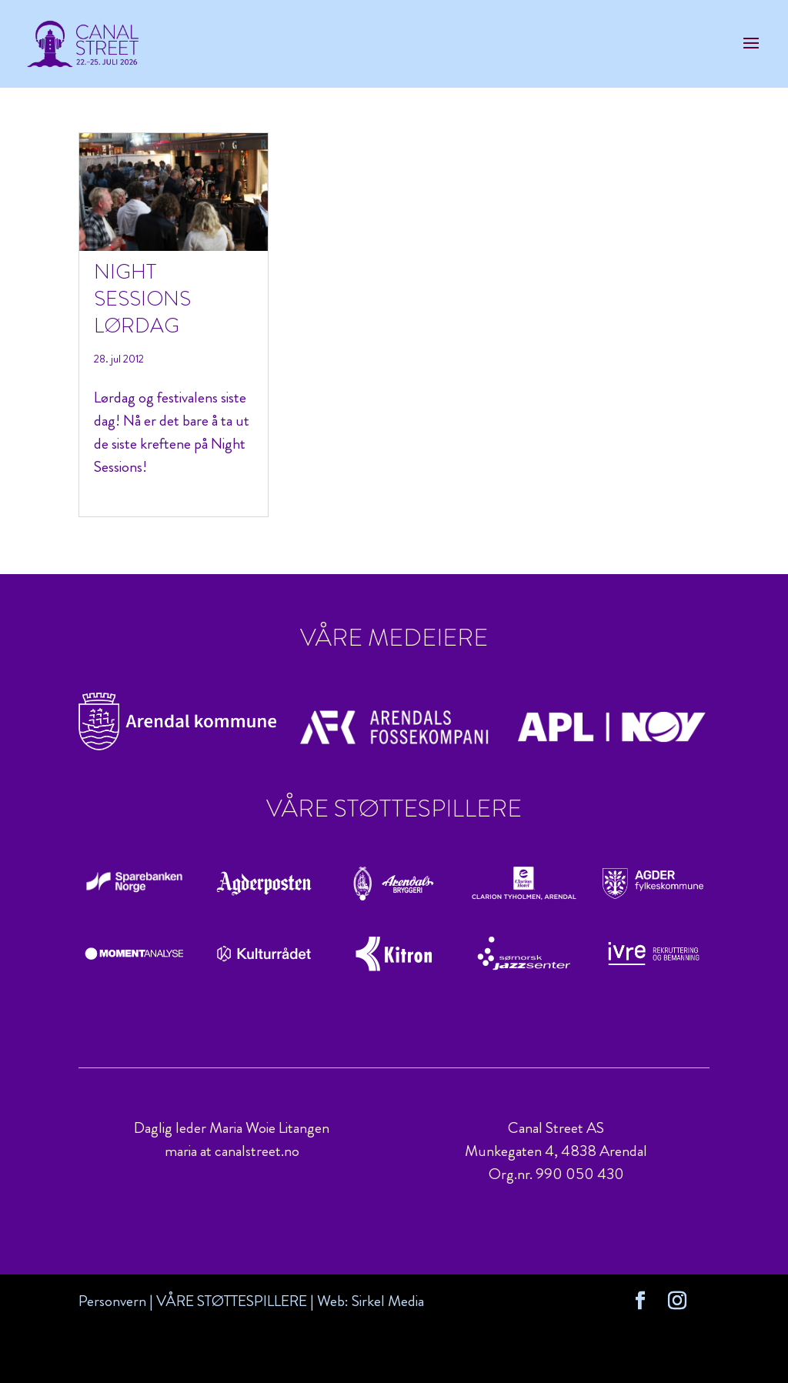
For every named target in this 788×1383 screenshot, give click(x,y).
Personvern (112, 1301)
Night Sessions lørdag (142, 298)
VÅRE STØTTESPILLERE (231, 1301)
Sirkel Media (388, 1301)
